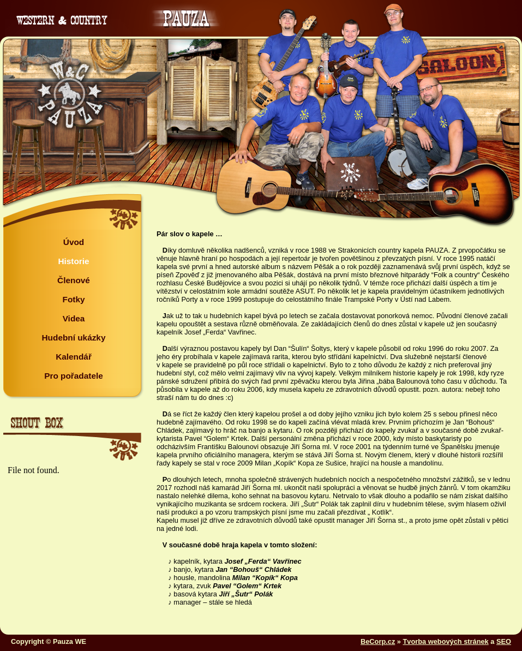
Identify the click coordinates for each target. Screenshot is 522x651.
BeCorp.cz (378, 641)
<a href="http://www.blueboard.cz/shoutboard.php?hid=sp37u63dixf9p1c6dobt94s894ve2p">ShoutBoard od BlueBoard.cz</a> (71, 543)
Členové (73, 280)
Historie (73, 261)
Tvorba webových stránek (446, 641)
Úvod (73, 242)
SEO (503, 641)
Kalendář (74, 356)
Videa (74, 318)
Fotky (74, 299)
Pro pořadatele (73, 375)
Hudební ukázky (74, 337)
